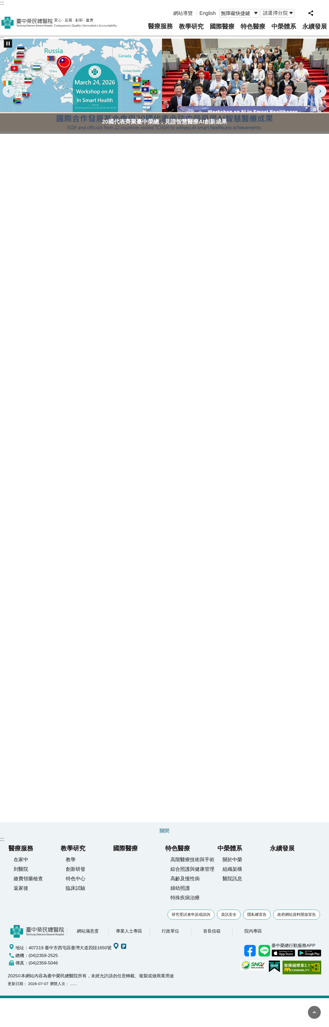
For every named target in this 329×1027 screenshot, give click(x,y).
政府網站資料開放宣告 (296, 917)
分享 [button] (310, 13)
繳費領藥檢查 (28, 881)
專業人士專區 (129, 933)
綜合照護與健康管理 (192, 872)
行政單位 (170, 933)
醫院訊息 (232, 881)
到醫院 (21, 872)
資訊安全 (228, 917)
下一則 (320, 91)
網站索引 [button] (301, 13)
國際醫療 (222, 26)
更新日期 (15, 986)
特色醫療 (253, 26)
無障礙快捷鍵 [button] (235, 13)
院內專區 (253, 933)
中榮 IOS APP (283, 956)
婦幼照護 (180, 891)
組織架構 (232, 872)
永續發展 (314, 26)
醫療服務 (160, 26)
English (207, 13)
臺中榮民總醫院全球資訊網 (59, 22)
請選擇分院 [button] (275, 13)
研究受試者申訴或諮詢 (191, 917)
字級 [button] (322, 13)
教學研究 (191, 26)
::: (2, 3)
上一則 (9, 91)
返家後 (21, 891)
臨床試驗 (75, 891)
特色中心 (75, 881)
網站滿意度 (88, 933)
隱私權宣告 (257, 917)
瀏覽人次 (57, 986)
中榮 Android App (309, 956)
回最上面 (314, 1012)
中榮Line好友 (264, 954)
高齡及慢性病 (185, 881)
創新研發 (75, 872)
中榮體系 (283, 26)
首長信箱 (212, 933)
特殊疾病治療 (185, 900)
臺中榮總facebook (250, 954)
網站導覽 (183, 13)
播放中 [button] (8, 43)
